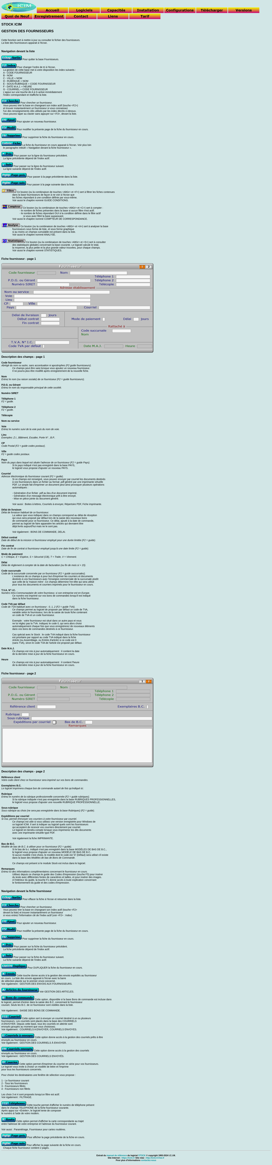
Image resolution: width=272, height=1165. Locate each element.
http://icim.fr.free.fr (155, 1158)
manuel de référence (117, 1155)
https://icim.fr (128, 1158)
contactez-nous (148, 1160)
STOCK (142, 1155)
